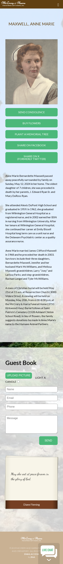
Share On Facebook (31, 145)
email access (31, 554)
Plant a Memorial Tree (31, 134)
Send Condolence (31, 112)
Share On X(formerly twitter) (31, 157)
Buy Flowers (32, 123)
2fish (32, 557)
